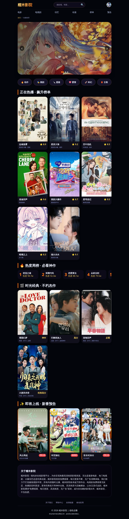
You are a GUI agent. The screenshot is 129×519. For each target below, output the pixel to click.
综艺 (57, 12)
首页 (19, 18)
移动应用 (80, 502)
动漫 (74, 12)
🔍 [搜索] (82, 4)
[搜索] (68, 5)
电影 (20, 12)
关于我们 (49, 502)
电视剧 (38, 12)
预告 (109, 12)
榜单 (92, 12)
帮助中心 (59, 502)
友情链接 (69, 502)
